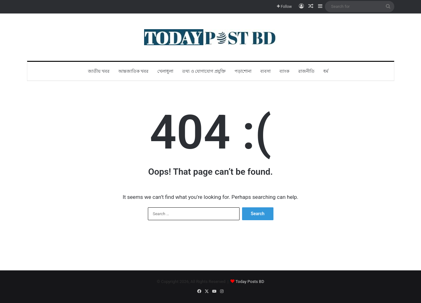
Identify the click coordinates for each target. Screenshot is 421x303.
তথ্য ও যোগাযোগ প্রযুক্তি (203, 71)
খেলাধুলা (165, 71)
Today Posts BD (249, 281)
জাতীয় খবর (98, 71)
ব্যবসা (265, 71)
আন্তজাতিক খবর (133, 71)
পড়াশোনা (243, 71)
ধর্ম (325, 71)
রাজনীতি (306, 71)
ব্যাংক (284, 71)
